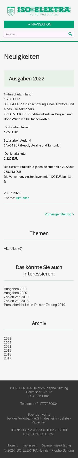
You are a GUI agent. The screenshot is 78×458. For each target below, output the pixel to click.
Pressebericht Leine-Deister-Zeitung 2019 (34, 305)
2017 (7, 358)
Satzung (12, 445)
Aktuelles (22, 198)
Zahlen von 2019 (16, 297)
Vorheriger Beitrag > (59, 214)
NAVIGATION (41, 24)
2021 (7, 346)
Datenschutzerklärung (56, 445)
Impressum (30, 445)
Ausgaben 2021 (15, 289)
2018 (7, 354)
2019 (7, 350)
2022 (7, 342)
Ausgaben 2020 (15, 293)
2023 (7, 338)
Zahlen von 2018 (16, 301)
